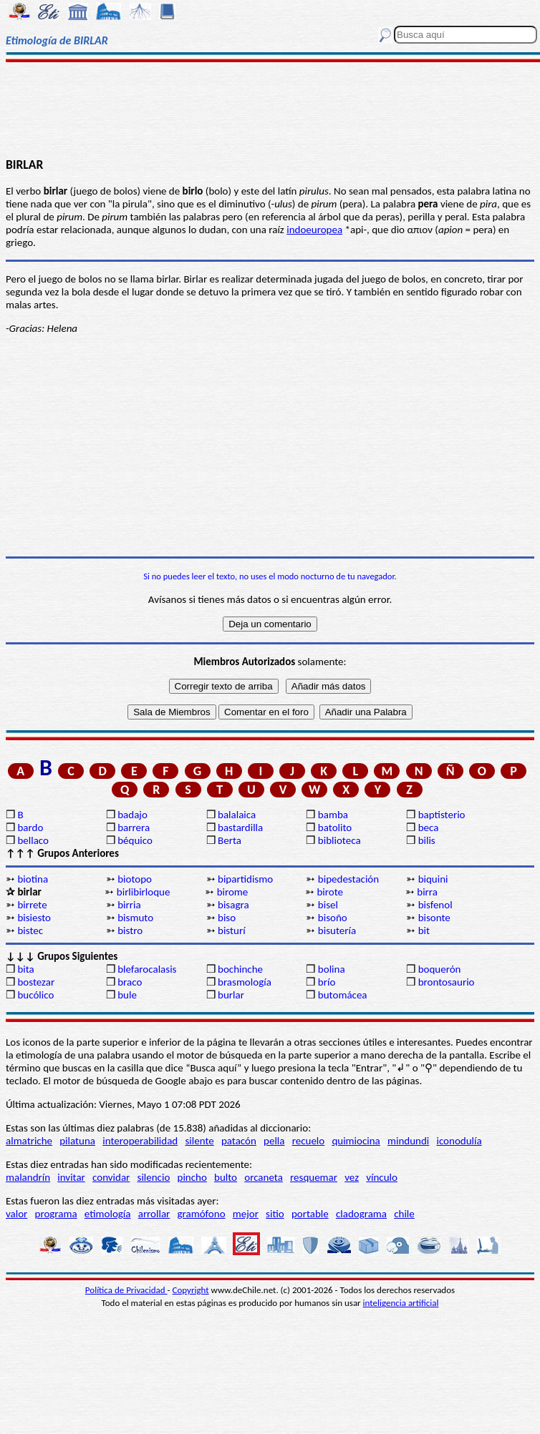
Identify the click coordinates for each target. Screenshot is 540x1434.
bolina (331, 969)
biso (227, 917)
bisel (328, 904)
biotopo (134, 879)
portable (310, 1213)
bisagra (233, 904)
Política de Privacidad (126, 1290)
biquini (433, 879)
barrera (133, 827)
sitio (275, 1213)
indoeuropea (314, 229)
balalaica (237, 814)
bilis (426, 840)
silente (199, 1140)
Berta (229, 840)
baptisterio (442, 814)
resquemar (313, 1177)
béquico (135, 840)
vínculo (381, 1177)
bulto (225, 1177)
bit (424, 930)
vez (351, 1177)
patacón (238, 1140)
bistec (30, 930)
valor (16, 1213)
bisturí (232, 930)
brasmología (244, 982)
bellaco (33, 840)
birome (233, 891)
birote (330, 891)
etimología (108, 1213)
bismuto (135, 917)
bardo (30, 827)
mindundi (408, 1140)
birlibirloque (143, 891)
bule (127, 994)
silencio (154, 1177)
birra (427, 891)
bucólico (35, 994)
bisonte (434, 917)
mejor (246, 1213)
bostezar (35, 982)
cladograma (361, 1213)
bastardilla (240, 827)
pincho (192, 1177)
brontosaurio (446, 982)
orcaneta (263, 1177)
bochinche (240, 969)
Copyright (191, 1290)
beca (428, 827)
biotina (32, 879)
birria (128, 904)
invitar (71, 1177)
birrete (32, 904)
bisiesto (34, 917)
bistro (130, 930)
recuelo (308, 1140)
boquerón (439, 969)
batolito (335, 827)
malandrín (28, 1177)
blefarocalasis (146, 969)
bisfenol (435, 904)
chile (404, 1213)
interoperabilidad (140, 1140)
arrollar (154, 1213)
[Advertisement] (270, 109)
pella (274, 1140)
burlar (231, 994)
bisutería (337, 930)
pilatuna (77, 1140)
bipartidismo (245, 879)
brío (326, 982)
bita (25, 969)
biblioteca (339, 840)
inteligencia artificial (401, 1302)
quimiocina (356, 1140)
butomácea (342, 994)
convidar (111, 1177)
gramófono (202, 1213)
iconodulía (458, 1140)
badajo (132, 814)
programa (56, 1213)
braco (129, 982)
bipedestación (348, 879)
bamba (333, 814)
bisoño (332, 917)
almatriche (29, 1140)
